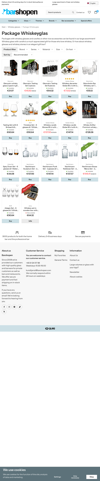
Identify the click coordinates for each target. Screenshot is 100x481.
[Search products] (58, 12)
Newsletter (74, 272)
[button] (10, 96)
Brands (53, 21)
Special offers (86, 21)
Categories (13, 21)
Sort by (7, 54)
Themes (40, 21)
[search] (73, 12)
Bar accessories (69, 21)
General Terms (61, 259)
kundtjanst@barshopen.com (38, 270)
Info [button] (30, 221)
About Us (74, 255)
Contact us (80, 12)
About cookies (76, 276)
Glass (27, 21)
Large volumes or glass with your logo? (82, 265)
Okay (92, 477)
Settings (57, 477)
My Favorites (60, 255)
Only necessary (75, 477)
